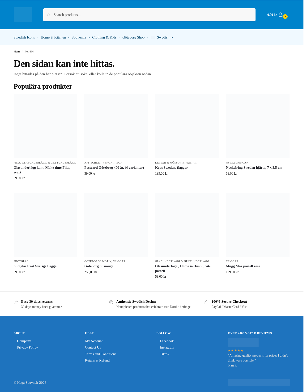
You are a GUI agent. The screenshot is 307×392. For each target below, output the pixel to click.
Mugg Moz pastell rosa (243, 265)
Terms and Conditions (100, 352)
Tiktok (164, 352)
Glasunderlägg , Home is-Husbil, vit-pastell (182, 267)
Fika (17, 160)
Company (24, 339)
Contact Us (93, 346)
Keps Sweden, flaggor (171, 166)
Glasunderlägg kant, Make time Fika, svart (42, 168)
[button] (277, 14)
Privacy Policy (27, 346)
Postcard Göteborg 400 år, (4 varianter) (114, 166)
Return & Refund (97, 359)
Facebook (167, 339)
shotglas (21, 259)
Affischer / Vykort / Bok (103, 160)
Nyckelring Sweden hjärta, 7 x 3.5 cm (254, 166)
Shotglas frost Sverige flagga (35, 265)
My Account (94, 339)
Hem (17, 50)
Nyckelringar (237, 160)
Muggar (119, 259)
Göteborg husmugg (98, 265)
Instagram (167, 346)
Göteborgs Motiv (97, 259)
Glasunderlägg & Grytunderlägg (49, 160)
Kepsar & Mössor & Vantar (176, 160)
